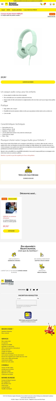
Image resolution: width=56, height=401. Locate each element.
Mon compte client (6, 341)
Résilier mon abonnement (8, 353)
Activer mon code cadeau (8, 361)
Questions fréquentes (7, 331)
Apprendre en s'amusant (7, 372)
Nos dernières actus (6, 383)
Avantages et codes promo (8, 346)
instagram (27, 290)
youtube (34, 290)
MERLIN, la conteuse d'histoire (9, 217)
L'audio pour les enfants (7, 374)
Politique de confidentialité (42, 396)
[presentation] (26, 302)
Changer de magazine (7, 351)
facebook (30, 290)
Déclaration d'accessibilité (21, 396)
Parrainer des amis (6, 349)
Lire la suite (18, 307)
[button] (50, 4)
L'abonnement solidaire (7, 360)
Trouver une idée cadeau (7, 367)
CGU (6, 396)
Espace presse (5, 385)
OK (38, 298)
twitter (37, 290)
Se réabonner (5, 343)
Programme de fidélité (7, 344)
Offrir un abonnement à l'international (11, 348)
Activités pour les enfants (8, 369)
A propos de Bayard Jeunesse (9, 380)
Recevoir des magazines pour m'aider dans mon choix (14, 356)
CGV (4, 396)
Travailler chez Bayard (7, 388)
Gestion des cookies (31, 396)
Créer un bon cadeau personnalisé (10, 358)
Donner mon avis (51, 16)
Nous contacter (5, 333)
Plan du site (32, 397)
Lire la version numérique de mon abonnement (13, 355)
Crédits (28, 397)
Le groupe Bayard (6, 387)
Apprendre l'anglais (6, 371)
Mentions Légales (12, 396)
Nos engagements (6, 382)
